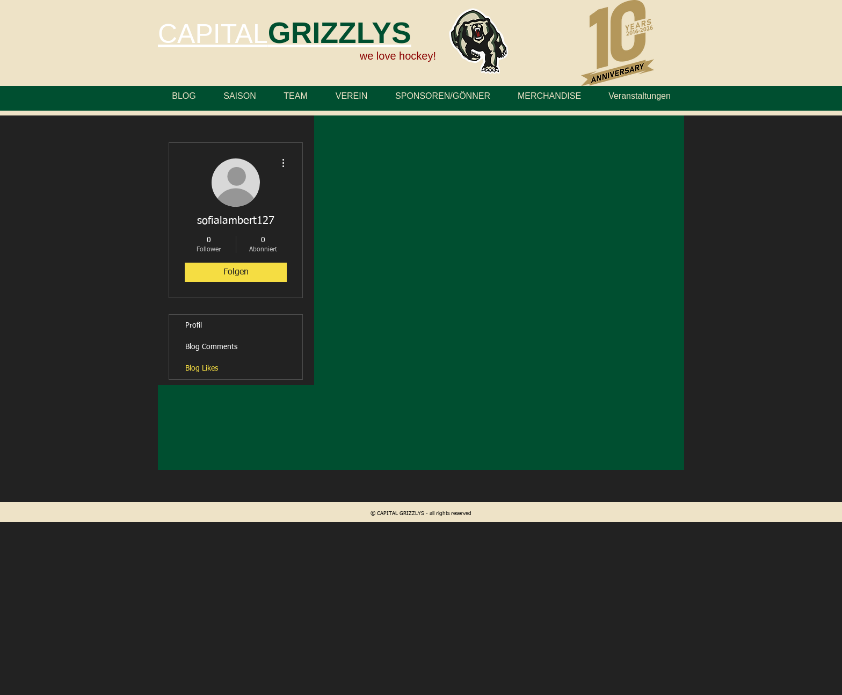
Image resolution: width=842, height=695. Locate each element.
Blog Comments (211, 347)
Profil (193, 325)
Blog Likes (201, 368)
